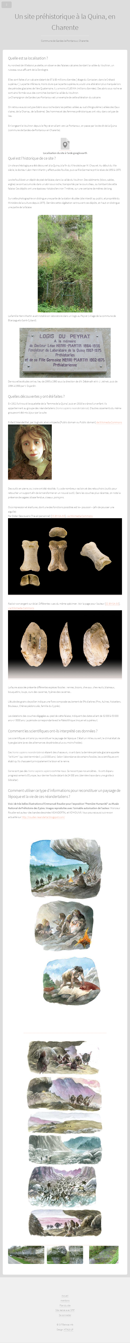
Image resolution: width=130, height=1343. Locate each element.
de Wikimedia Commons (109, 422)
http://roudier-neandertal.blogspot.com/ (43, 817)
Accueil (65, 1295)
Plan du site (65, 1305)
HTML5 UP (68, 1329)
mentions (65, 1300)
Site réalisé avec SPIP (65, 1310)
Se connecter (65, 1315)
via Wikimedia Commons (79, 516)
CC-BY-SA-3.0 (58, 516)
